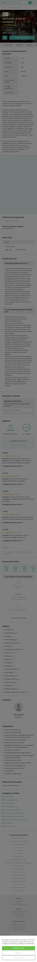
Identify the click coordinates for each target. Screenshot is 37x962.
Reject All (18, 953)
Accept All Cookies (18, 948)
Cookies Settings (18, 958)
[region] (18, 949)
